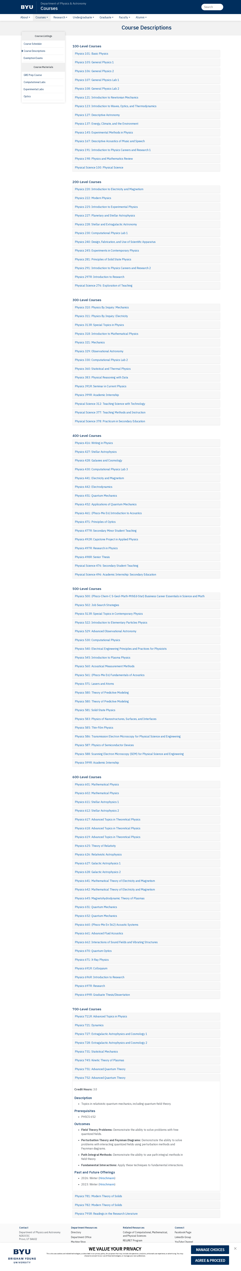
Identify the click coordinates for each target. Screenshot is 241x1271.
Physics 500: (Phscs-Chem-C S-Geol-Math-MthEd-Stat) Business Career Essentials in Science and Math (140, 596)
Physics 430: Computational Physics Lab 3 (101, 469)
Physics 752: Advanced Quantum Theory (100, 1077)
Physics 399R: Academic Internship (97, 395)
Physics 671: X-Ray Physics (92, 959)
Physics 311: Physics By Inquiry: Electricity (101, 316)
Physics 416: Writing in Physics (94, 443)
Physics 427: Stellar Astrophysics (96, 451)
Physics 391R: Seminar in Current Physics (100, 386)
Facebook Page (183, 1232)
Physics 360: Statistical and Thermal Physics (103, 368)
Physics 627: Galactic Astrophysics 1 (98, 863)
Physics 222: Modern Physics (93, 198)
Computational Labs (34, 82)
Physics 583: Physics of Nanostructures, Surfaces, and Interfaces (115, 719)
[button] (235, 1248)
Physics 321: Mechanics (90, 342)
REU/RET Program (132, 1240)
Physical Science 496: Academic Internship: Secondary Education (115, 574)
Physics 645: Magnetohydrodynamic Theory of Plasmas (110, 898)
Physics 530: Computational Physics (97, 640)
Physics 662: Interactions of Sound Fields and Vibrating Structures (116, 942)
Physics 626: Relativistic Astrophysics (98, 854)
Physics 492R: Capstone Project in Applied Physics (106, 539)
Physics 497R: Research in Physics (96, 548)
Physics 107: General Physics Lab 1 (97, 80)
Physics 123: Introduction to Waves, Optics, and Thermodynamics (115, 106)
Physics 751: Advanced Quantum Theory (100, 1069)
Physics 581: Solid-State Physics (95, 710)
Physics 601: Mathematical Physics (97, 784)
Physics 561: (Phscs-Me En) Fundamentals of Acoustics (110, 675)
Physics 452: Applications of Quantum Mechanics (106, 504)
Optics (27, 96)
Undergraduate (82, 17)
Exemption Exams (33, 58)
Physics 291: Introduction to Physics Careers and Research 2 (113, 268)
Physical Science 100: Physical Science (99, 167)
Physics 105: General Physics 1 (94, 62)
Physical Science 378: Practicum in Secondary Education (110, 421)
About (24, 17)
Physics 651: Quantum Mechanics (96, 907)
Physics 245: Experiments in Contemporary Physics (107, 250)
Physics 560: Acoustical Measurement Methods (105, 666)
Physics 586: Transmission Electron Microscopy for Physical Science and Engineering (128, 736)
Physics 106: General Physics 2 (94, 71)
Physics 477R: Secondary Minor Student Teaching (106, 530)
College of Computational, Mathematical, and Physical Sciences (145, 1234)
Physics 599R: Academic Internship (97, 762)
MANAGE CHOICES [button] (210, 1249)
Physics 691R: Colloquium (91, 968)
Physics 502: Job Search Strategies (97, 605)
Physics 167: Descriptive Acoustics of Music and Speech (110, 141)
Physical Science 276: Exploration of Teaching (103, 285)
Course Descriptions (34, 51)
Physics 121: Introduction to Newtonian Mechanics (106, 97)
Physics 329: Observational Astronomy (99, 351)
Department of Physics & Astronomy (63, 3)
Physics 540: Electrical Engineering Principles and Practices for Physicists (121, 648)
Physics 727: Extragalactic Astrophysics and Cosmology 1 (111, 1034)
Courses (49, 8)
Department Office (81, 1237)
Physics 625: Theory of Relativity (95, 846)
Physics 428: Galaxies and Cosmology (98, 460)
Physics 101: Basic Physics (91, 53)
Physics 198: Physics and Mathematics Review (104, 158)
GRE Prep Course (33, 75)
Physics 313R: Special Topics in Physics (99, 325)
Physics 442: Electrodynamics (93, 486)
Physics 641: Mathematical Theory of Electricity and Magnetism (115, 881)
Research (59, 17)
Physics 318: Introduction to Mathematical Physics (106, 333)
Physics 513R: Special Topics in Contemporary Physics (109, 613)
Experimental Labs (34, 89)
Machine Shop (78, 1241)
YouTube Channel (184, 1241)
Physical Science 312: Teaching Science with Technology (110, 403)
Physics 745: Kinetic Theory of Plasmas (99, 1060)
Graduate (105, 17)
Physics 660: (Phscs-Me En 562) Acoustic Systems (106, 924)
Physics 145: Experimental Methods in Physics (104, 132)
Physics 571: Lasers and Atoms (94, 683)
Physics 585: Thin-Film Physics (94, 727)
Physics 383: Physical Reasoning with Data (101, 377)
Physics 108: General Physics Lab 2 (97, 88)
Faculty (123, 17)
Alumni (140, 17)
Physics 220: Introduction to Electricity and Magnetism (109, 189)
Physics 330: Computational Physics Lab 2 (101, 360)
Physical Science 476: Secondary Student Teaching (106, 565)
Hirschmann (106, 1178)
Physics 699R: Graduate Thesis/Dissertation (102, 994)
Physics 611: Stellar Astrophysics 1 (97, 802)
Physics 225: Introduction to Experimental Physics (106, 207)
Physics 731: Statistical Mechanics (96, 1051)
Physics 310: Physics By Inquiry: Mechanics (102, 307)
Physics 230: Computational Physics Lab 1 (101, 233)
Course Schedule (33, 43)
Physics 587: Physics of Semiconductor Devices (104, 745)
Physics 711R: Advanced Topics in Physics (101, 1016)
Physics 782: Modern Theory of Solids (98, 1205)
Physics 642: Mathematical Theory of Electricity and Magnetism (115, 889)
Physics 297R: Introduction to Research (99, 277)
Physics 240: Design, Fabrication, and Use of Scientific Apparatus (115, 242)
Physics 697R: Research (90, 986)
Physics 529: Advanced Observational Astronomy (105, 631)
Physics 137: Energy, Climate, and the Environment (106, 123)
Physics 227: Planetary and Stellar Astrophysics (105, 215)
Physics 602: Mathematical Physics (97, 793)
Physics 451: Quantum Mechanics (96, 495)
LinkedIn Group (183, 1237)
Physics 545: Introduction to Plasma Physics (102, 657)
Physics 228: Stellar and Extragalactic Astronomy (106, 224)
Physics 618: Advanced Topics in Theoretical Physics (107, 828)
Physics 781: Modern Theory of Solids (98, 1196)
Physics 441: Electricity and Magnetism (99, 478)
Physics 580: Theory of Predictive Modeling (102, 692)
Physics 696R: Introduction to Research (99, 977)
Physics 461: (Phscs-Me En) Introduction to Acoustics (108, 513)
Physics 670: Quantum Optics (93, 951)
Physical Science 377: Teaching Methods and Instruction (110, 412)
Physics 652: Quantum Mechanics (96, 916)
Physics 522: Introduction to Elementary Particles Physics (111, 622)
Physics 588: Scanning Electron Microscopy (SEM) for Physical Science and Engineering (129, 754)
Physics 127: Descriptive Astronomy (97, 115)
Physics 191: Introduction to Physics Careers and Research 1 (113, 150)
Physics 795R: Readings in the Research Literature (106, 1213)
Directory (76, 1232)
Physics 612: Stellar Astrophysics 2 (97, 810)
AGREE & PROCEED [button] (210, 1260)
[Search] (212, 7)
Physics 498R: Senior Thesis (92, 557)
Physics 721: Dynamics (89, 1025)
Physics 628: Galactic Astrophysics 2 (98, 872)
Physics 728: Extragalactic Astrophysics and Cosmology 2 (111, 1042)
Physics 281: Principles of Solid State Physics (103, 259)
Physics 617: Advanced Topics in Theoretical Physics (107, 819)
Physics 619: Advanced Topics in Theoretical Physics (107, 837)
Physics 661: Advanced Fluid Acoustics (99, 933)
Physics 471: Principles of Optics (95, 522)
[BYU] (27, 7)
